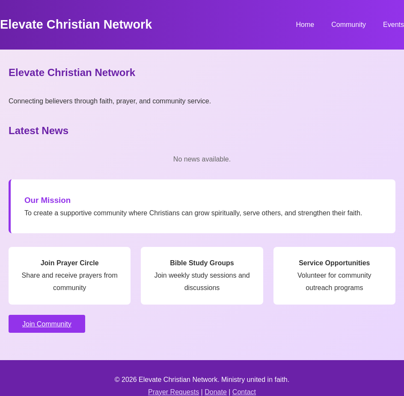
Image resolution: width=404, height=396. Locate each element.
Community (348, 24)
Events (393, 24)
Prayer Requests (173, 392)
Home (305, 24)
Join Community (46, 324)
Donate (216, 392)
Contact (244, 392)
